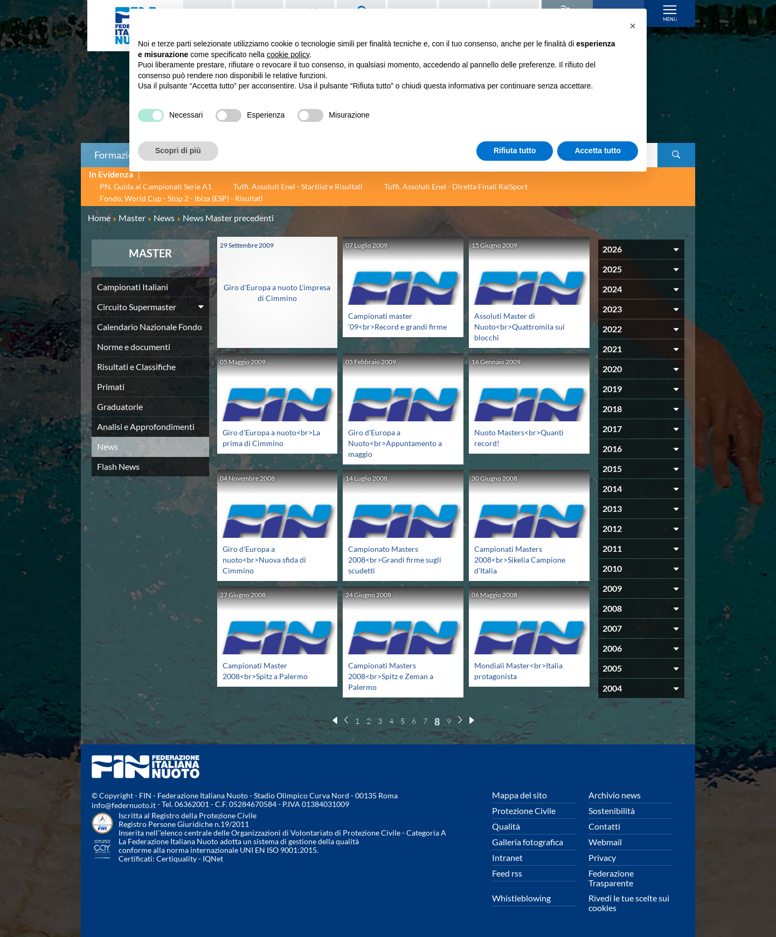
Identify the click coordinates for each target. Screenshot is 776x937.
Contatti (604, 826)
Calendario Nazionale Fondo (149, 327)
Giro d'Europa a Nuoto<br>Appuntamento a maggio (397, 443)
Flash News (118, 466)
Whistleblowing (521, 898)
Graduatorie (120, 406)
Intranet (507, 857)
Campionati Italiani (132, 287)
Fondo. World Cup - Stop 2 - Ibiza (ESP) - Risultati (181, 198)
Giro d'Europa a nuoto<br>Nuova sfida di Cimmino (269, 559)
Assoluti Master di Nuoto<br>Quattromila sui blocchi (524, 326)
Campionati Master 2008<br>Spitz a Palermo (270, 670)
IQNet (213, 858)
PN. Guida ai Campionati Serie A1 (156, 186)
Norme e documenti (133, 346)
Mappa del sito (519, 795)
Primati (110, 386)
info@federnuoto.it (124, 805)
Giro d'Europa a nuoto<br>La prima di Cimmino (263, 443)
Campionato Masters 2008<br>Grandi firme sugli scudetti (399, 559)
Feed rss (507, 873)
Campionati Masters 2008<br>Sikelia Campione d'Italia (524, 559)
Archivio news (614, 795)
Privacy (602, 857)
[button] (632, 26)
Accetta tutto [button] (597, 150)
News (107, 446)
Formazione (119, 155)
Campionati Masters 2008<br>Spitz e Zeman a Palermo (395, 676)
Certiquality (176, 858)
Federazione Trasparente (611, 878)
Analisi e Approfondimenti (146, 426)
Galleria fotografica (527, 842)
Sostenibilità (611, 810)
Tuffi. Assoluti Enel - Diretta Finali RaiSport (456, 186)
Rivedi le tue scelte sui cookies (628, 903)
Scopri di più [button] (178, 150)
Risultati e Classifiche (136, 366)
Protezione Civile (524, 810)
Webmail (605, 842)
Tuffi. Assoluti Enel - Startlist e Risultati (298, 186)
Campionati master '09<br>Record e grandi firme (391, 326)
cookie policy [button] (288, 54)
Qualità (506, 826)
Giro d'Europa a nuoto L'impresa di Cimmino (277, 286)
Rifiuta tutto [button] (515, 150)
